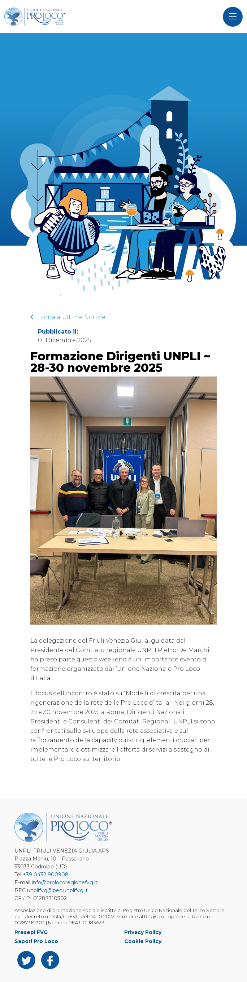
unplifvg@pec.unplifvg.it (57, 890)
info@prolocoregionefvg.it (65, 882)
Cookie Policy (142, 941)
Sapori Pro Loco (36, 941)
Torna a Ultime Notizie (67, 317)
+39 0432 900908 (46, 874)
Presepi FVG (31, 932)
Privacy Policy (142, 932)
